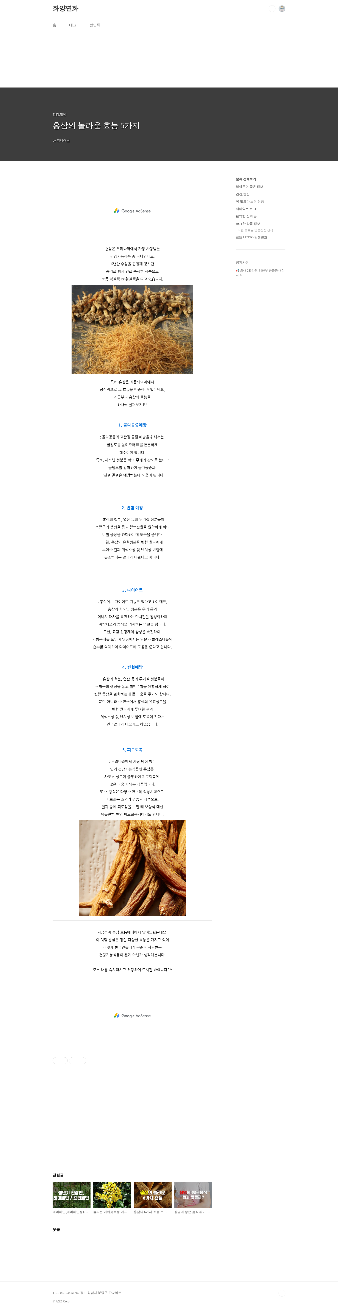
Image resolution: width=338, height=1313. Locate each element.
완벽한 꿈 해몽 (246, 216)
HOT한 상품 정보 (248, 223)
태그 (73, 25)
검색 (272, 8)
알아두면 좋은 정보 (249, 186)
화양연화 (65, 8)
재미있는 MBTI (247, 209)
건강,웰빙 (243, 194)
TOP (282, 1293)
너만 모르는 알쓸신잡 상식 (255, 230)
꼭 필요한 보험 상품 (250, 201)
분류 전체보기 (246, 179)
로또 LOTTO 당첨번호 (251, 237)
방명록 (94, 25)
